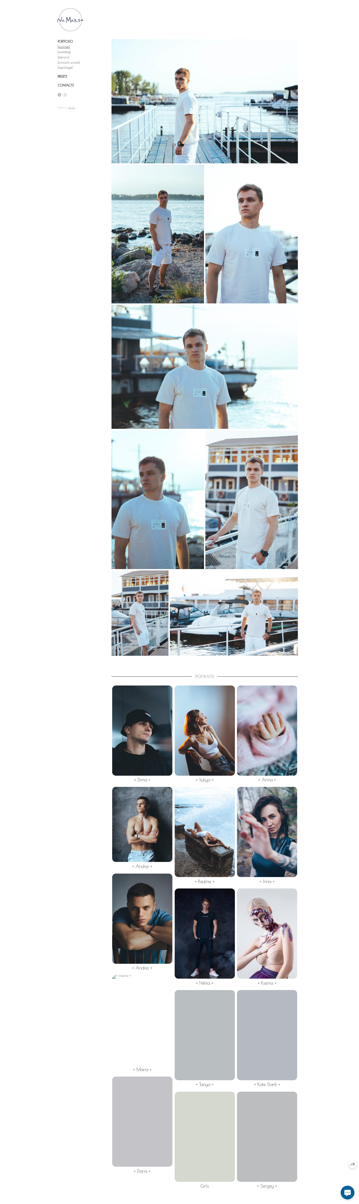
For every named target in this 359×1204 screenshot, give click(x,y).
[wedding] (64, 52)
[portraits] (64, 47)
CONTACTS (66, 85)
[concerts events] (69, 62)
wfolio (71, 107)
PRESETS (62, 76)
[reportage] (65, 67)
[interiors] (63, 57)
